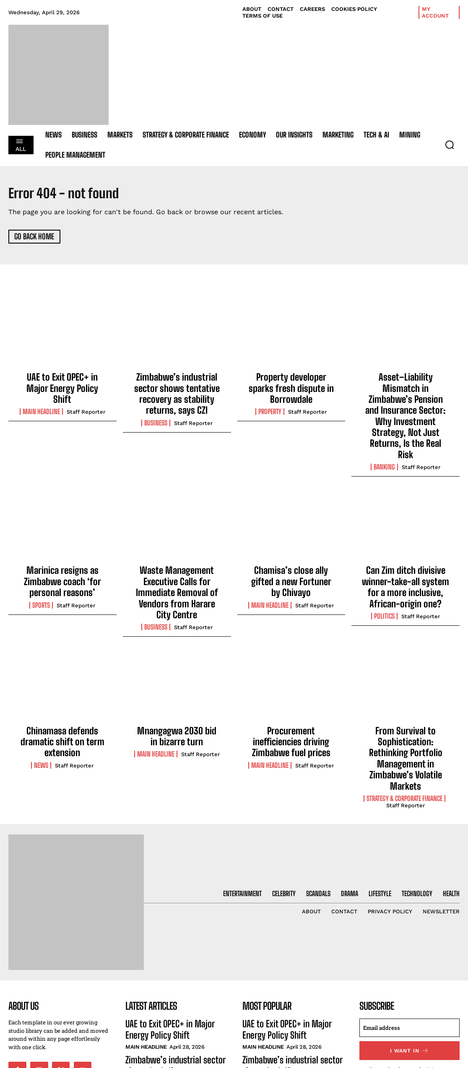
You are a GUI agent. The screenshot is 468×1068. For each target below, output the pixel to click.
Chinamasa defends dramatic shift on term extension (62, 677)
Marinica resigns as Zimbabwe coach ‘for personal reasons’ (62, 536)
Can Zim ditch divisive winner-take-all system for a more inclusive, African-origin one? (406, 540)
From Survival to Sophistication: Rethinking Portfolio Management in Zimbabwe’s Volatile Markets (406, 682)
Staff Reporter (86, 397)
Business (155, 406)
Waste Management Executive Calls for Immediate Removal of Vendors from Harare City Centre (177, 540)
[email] (409, 935)
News (41, 698)
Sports (41, 556)
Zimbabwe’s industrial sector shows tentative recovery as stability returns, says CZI (176, 385)
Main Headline (41, 397)
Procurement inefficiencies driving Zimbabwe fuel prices (291, 673)
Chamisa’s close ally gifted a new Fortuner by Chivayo (291, 531)
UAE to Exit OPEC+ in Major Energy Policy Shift (62, 381)
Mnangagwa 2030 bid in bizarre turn (176, 673)
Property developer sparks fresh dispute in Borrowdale (291, 381)
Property (269, 397)
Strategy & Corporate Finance (404, 706)
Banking (384, 424)
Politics (384, 566)
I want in (409, 957)
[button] (449, 145)
